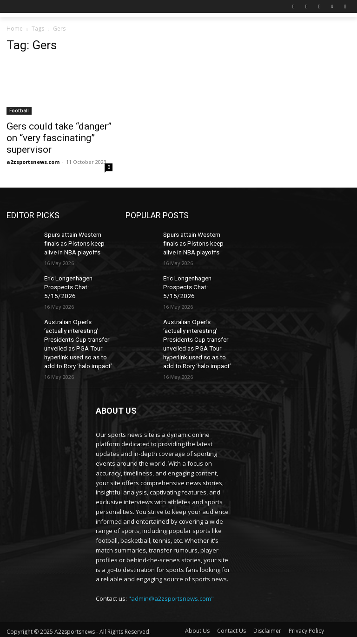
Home (15, 28)
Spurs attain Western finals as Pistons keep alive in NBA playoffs (72, 242)
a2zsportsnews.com (33, 161)
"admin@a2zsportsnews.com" (171, 586)
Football (19, 110)
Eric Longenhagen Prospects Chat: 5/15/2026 (67, 282)
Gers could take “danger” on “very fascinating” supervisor (59, 138)
